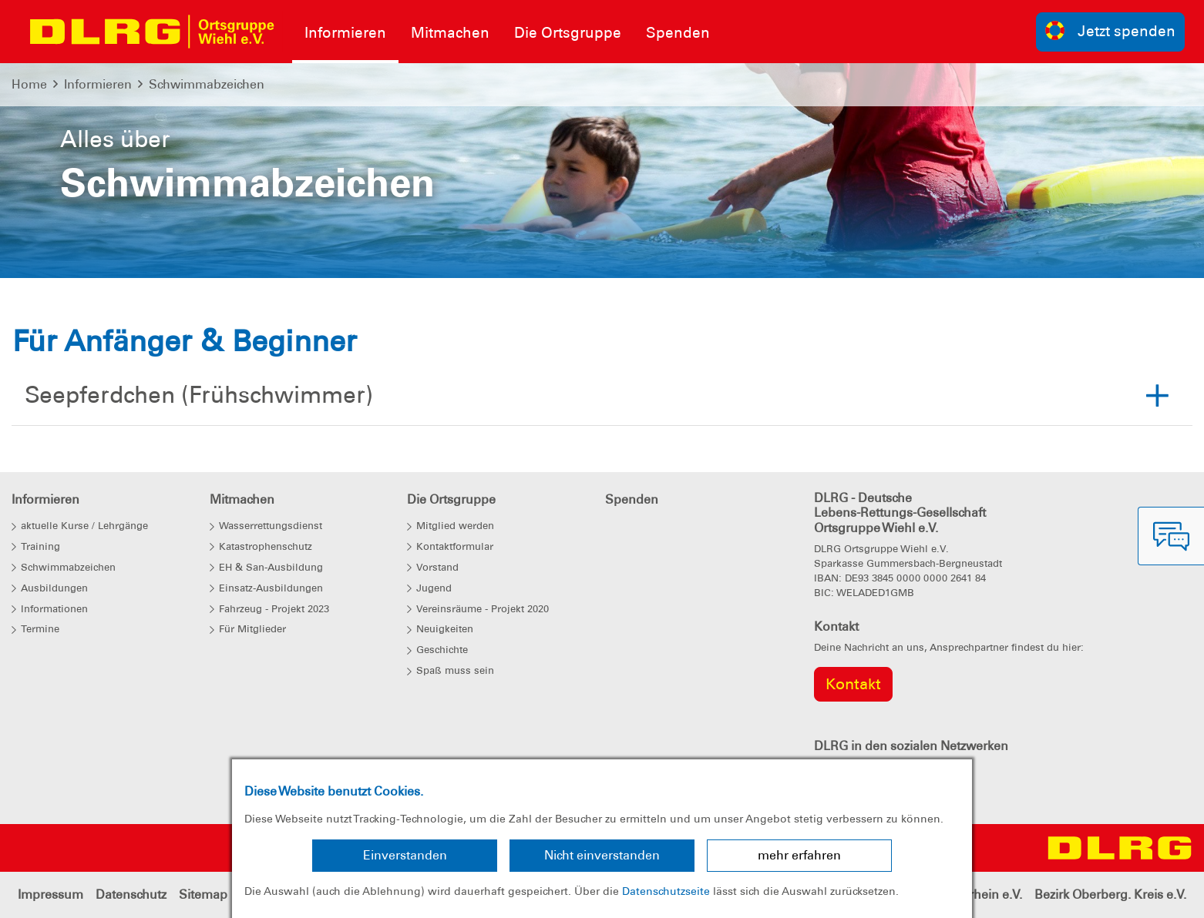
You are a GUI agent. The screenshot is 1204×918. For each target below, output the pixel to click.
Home (29, 84)
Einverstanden (405, 855)
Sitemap (203, 894)
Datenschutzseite (666, 891)
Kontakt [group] (853, 684)
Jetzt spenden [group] (1110, 30)
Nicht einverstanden (602, 855)
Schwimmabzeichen (206, 84)
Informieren (98, 84)
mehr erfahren (799, 855)
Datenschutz (131, 894)
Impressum (50, 894)
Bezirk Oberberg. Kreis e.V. (1110, 894)
